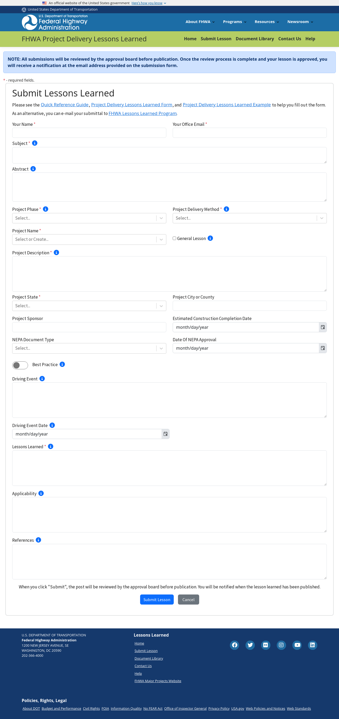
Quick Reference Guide (64, 104)
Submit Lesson (216, 39)
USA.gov (237, 708)
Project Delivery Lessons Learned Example (227, 104)
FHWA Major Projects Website (158, 680)
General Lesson (191, 238)
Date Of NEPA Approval (194, 340)
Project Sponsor (27, 318)
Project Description (32, 253)
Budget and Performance (61, 708)
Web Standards (299, 708)
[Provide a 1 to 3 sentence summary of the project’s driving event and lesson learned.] (33, 169)
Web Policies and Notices (265, 708)
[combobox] (15, 218)
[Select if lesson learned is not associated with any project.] (210, 238)
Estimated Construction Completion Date (212, 318)
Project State (26, 297)
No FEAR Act (152, 708)
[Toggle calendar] (323, 327)
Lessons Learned (29, 447)
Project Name (26, 231)
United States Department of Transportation (63, 9)
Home (190, 39)
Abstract (20, 169)
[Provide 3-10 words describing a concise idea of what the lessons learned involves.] (34, 143)
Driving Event (25, 379)
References (23, 540)
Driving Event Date (30, 425)
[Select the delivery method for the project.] (226, 209)
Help (310, 39)
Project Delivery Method (197, 209)
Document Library (255, 39)
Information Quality (126, 708)
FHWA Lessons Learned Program (143, 113)
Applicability (24, 493)
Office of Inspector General (185, 708)
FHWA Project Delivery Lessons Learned (84, 38)
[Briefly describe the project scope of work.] (56, 252)
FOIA (105, 708)
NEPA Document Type (33, 340)
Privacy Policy (219, 708)
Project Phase (26, 209)
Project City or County (193, 297)
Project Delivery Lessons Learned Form (131, 104)
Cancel (188, 599)
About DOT (31, 708)
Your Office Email (190, 124)
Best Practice (45, 364)
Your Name (23, 124)
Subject (21, 143)
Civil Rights (91, 708)
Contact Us (289, 39)
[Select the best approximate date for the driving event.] (52, 425)
